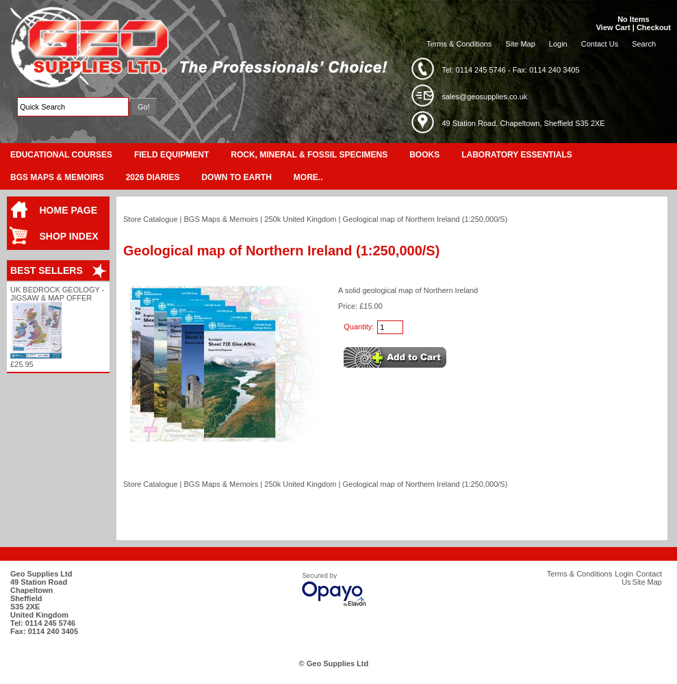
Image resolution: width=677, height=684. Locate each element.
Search (644, 44)
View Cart (613, 27)
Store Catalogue (150, 219)
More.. (308, 177)
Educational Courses (61, 155)
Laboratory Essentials (516, 155)
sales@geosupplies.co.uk (484, 96)
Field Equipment (171, 155)
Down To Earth (236, 177)
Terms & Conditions (458, 44)
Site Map (520, 44)
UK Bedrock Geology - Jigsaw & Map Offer (57, 294)
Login (558, 44)
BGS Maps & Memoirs (57, 177)
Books (424, 155)
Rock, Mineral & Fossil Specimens (309, 155)
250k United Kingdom (300, 219)
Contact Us (599, 44)
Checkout (654, 27)
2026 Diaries (153, 177)
